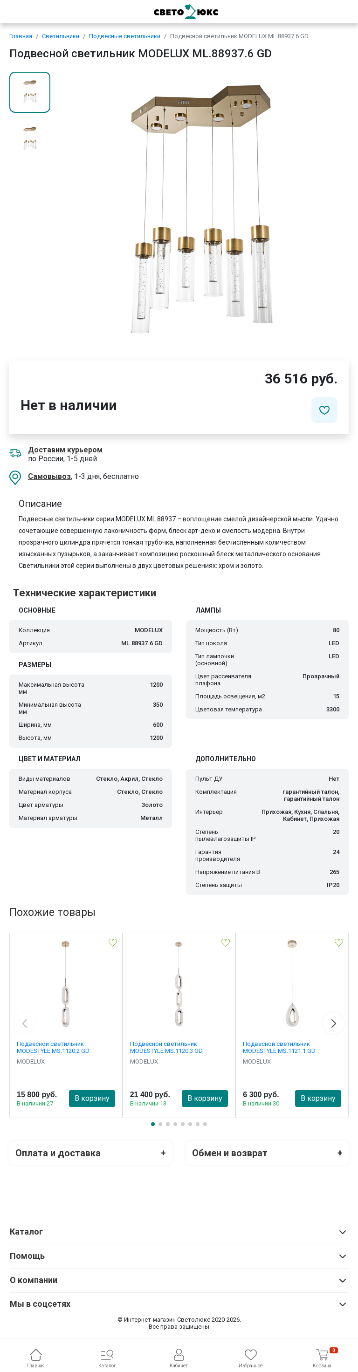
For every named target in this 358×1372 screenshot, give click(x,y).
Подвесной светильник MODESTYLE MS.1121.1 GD (279, 1047)
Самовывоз (49, 476)
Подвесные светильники (124, 36)
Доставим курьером (65, 449)
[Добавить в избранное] (324, 410)
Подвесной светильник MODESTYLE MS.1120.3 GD (166, 1047)
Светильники (60, 36)
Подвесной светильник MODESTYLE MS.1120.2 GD (53, 1047)
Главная (20, 36)
